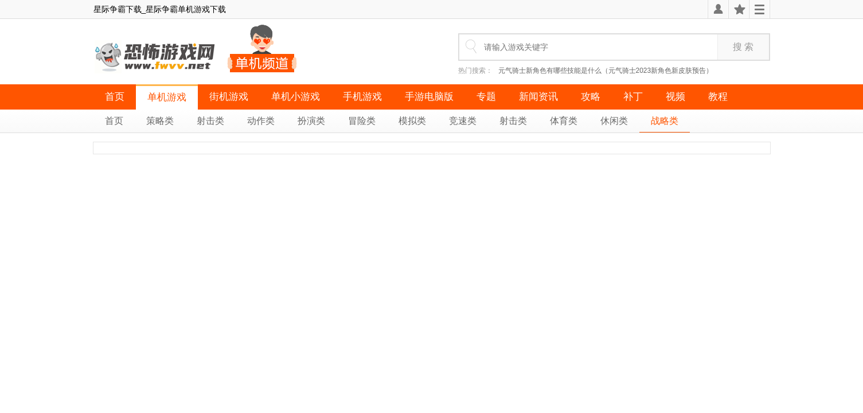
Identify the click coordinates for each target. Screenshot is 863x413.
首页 (114, 96)
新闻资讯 (538, 96)
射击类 (210, 121)
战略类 (664, 121)
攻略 (590, 96)
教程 (718, 96)
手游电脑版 (429, 96)
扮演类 (311, 121)
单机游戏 (166, 97)
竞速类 (463, 121)
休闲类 (614, 121)
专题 (486, 96)
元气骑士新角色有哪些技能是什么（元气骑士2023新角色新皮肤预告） (605, 71)
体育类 (563, 121)
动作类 (261, 121)
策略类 (160, 121)
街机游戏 (228, 96)
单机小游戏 (295, 96)
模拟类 (412, 121)
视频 (675, 96)
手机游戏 (362, 96)
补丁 (633, 96)
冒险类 (362, 121)
